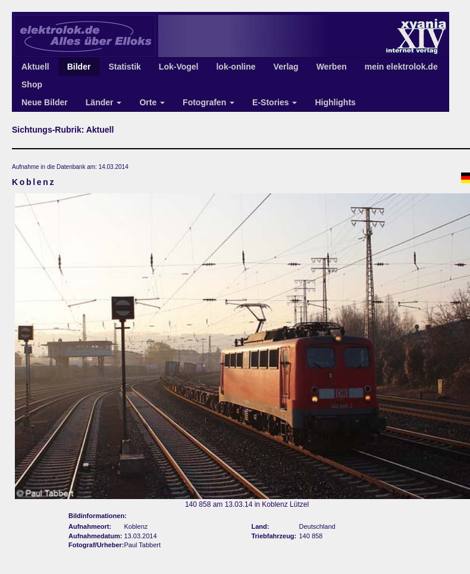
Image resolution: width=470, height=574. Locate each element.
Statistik (124, 66)
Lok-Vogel (179, 66)
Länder (104, 102)
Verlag (286, 66)
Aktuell (35, 66)
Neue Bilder (44, 102)
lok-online (235, 66)
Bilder (79, 66)
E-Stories (274, 102)
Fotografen (208, 102)
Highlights (335, 102)
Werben (332, 66)
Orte (152, 102)
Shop (31, 84)
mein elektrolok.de (401, 66)
